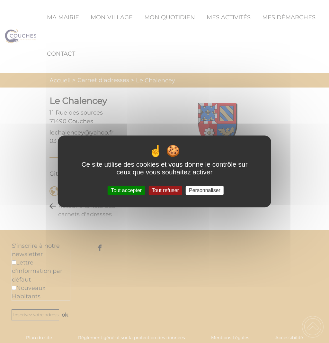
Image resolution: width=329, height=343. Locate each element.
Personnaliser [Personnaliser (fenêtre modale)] (204, 190)
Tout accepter (126, 190)
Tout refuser (165, 190)
